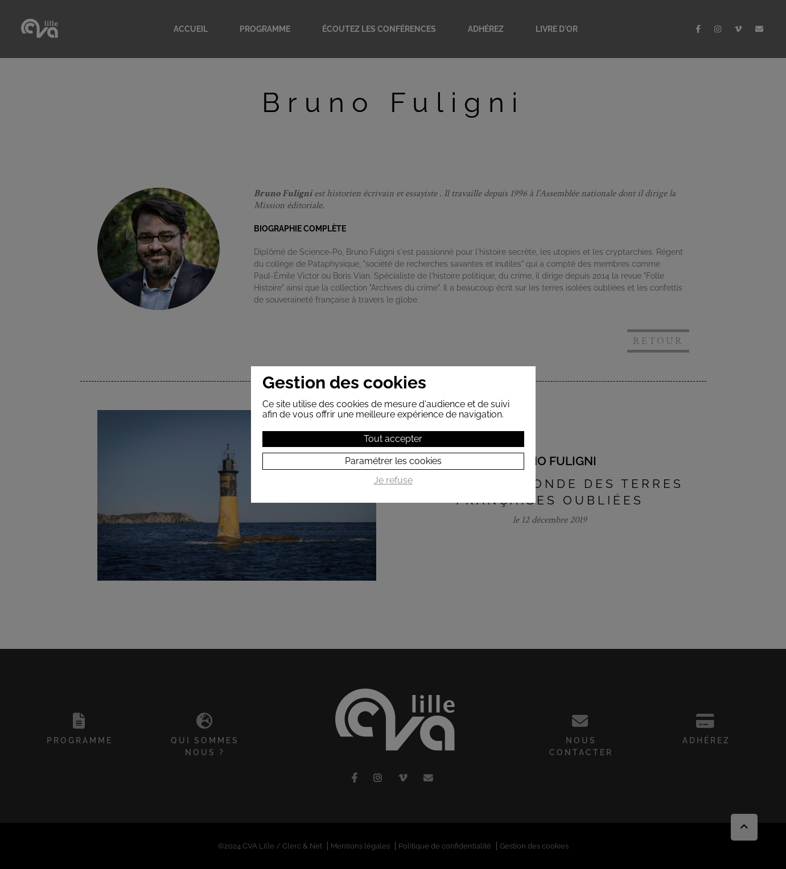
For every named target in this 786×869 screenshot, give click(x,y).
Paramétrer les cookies (393, 461)
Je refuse (393, 480)
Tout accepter (393, 438)
